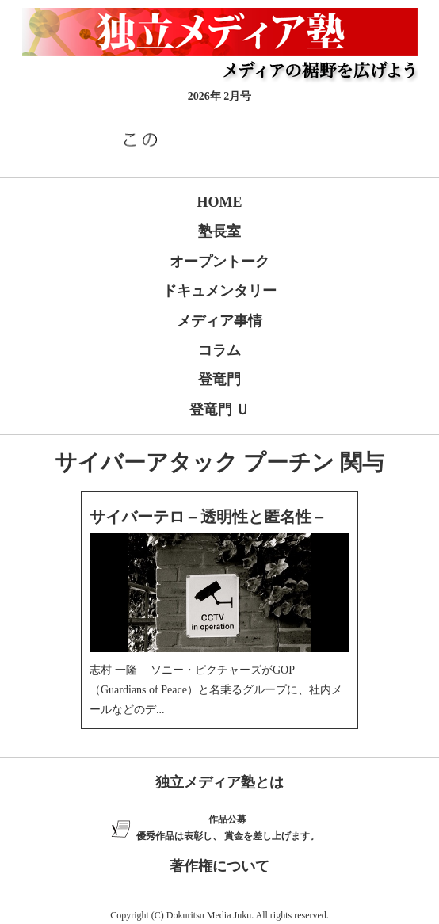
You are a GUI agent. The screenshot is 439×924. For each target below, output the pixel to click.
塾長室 (219, 231)
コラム (219, 350)
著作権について (219, 866)
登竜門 (219, 380)
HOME (219, 202)
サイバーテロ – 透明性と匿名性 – (206, 516)
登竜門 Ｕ (219, 410)
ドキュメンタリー (219, 291)
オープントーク (219, 261)
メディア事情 (219, 321)
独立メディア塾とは (219, 782)
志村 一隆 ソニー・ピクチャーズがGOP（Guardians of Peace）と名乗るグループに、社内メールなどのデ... (216, 690)
